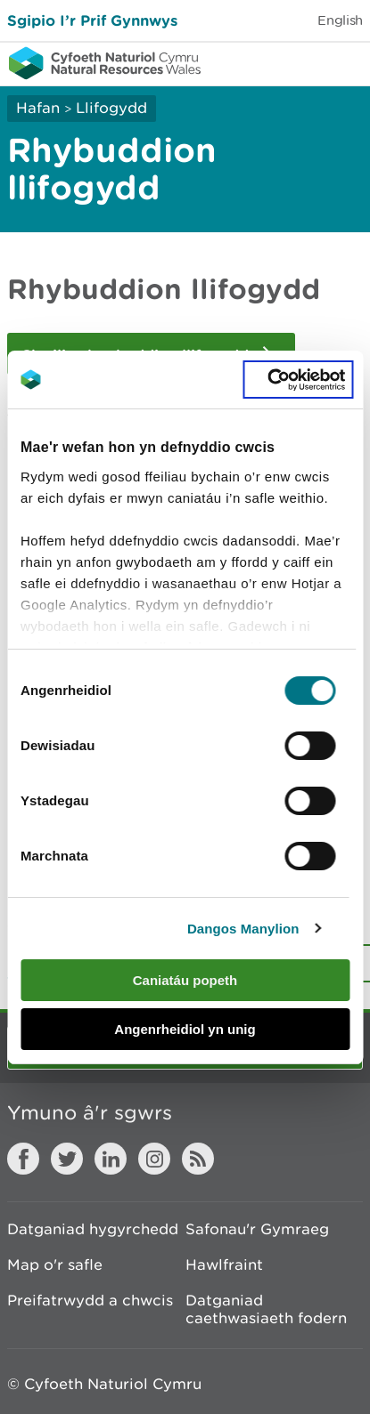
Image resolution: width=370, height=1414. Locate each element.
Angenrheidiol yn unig (184, 1029)
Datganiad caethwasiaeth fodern (266, 1309)
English (340, 20)
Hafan (38, 108)
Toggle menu (345, 62)
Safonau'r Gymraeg (257, 1229)
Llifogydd (111, 108)
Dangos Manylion (243, 928)
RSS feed (198, 1159)
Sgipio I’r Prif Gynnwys (92, 20)
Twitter (67, 1159)
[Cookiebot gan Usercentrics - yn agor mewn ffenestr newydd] (297, 380)
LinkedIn (111, 1159)
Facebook (23, 1159)
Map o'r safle (55, 1264)
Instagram (154, 1159)
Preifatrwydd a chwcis (90, 1300)
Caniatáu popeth (185, 980)
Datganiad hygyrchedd (92, 1229)
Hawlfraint (224, 1264)
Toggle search (295, 62)
